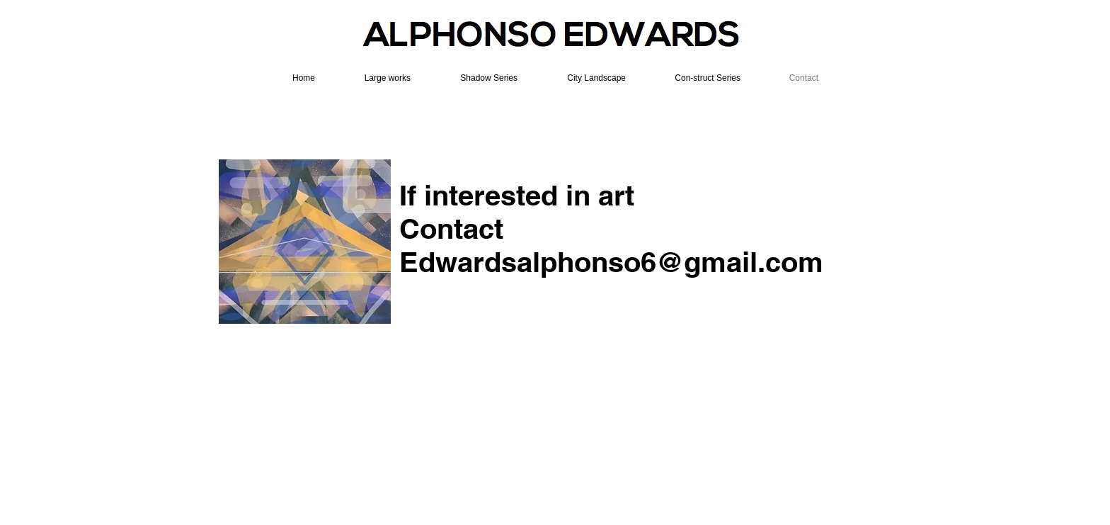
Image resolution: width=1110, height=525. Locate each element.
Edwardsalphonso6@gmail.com (611, 261)
